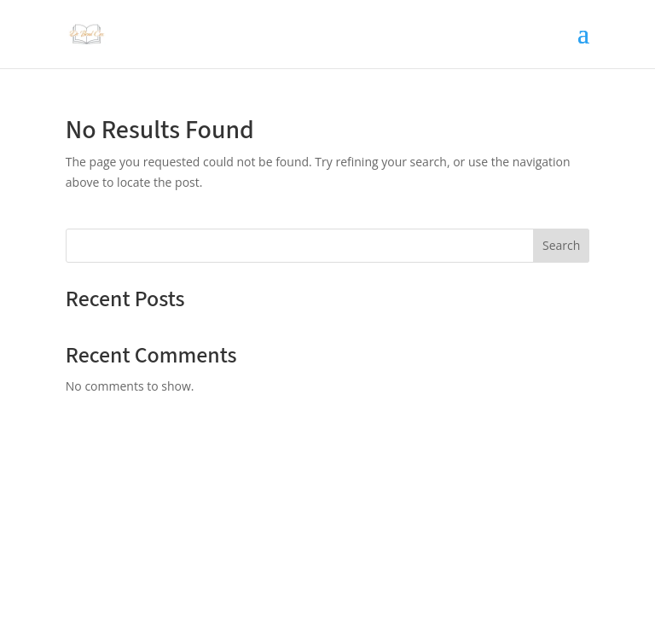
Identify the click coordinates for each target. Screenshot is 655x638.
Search (561, 245)
